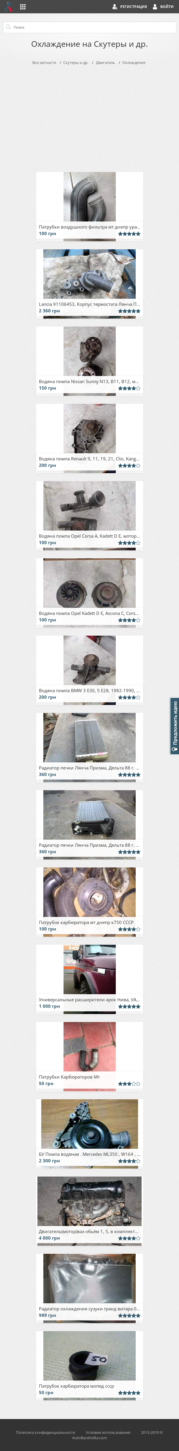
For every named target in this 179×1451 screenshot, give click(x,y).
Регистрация (133, 6)
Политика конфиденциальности (45, 1432)
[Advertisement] (89, 117)
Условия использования (108, 1432)
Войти (167, 6)
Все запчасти (44, 62)
